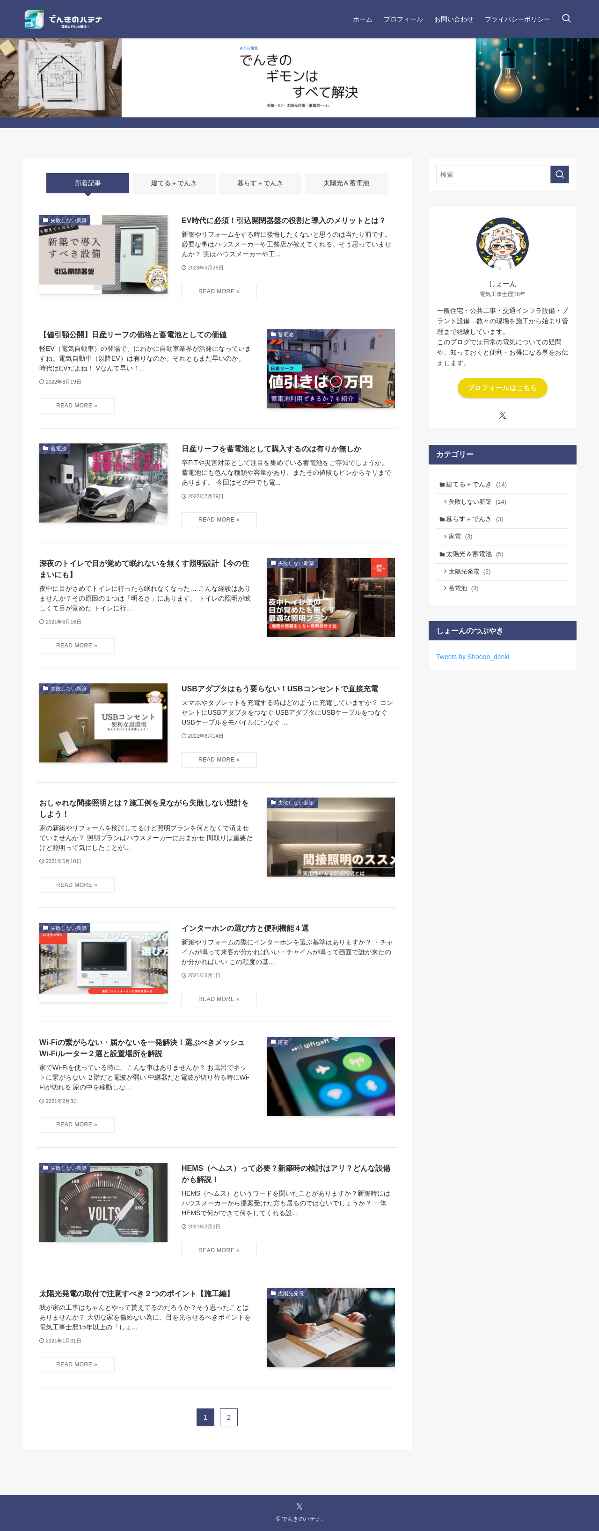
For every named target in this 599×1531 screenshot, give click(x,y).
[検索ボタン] (566, 19)
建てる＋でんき (478, 484)
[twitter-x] (502, 415)
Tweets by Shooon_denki (472, 665)
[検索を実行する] (559, 174)
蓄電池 (466, 596)
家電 (463, 540)
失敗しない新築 (480, 503)
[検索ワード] (502, 174)
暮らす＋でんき (476, 522)
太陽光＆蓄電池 (476, 560)
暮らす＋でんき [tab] (260, 183)
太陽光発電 (472, 578)
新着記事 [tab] (88, 183)
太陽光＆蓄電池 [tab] (346, 183)
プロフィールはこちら (503, 388)
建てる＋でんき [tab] (174, 183)
